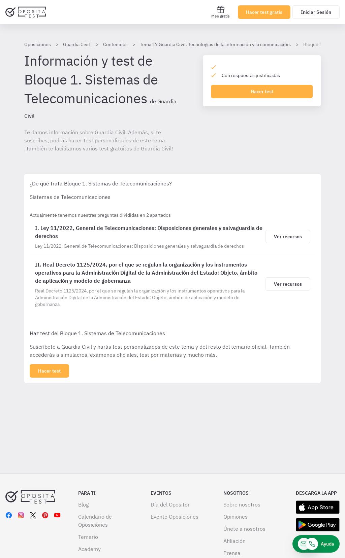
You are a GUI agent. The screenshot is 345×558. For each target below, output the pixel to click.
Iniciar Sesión (316, 12)
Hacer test (262, 92)
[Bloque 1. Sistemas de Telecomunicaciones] (149, 236)
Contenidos (115, 44)
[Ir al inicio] (25, 12)
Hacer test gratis (264, 12)
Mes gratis (220, 12)
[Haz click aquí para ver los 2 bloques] (49, 371)
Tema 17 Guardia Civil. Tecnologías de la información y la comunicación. (215, 44)
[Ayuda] (316, 544)
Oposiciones (37, 44)
